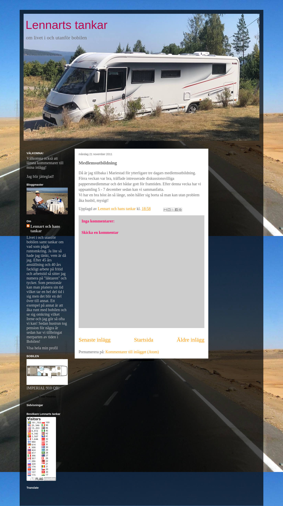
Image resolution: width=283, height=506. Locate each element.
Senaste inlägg (95, 340)
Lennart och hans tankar (45, 228)
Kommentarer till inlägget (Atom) (132, 352)
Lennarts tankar (67, 24)
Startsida (143, 340)
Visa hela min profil (42, 348)
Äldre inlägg (190, 340)
